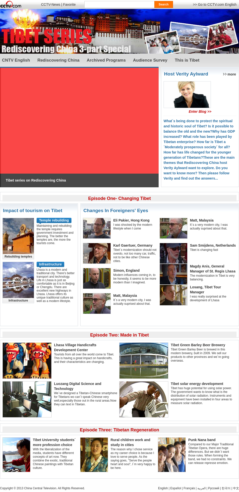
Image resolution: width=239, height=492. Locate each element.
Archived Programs (106, 60)
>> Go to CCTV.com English (215, 4)
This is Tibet (187, 60)
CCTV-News (50, 4)
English (163, 488)
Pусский (213, 488)
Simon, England (126, 270)
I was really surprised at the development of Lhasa (208, 298)
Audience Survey (150, 60)
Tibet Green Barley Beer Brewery (198, 345)
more (232, 74)
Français (189, 488)
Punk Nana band (202, 440)
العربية (201, 488)
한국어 (226, 488)
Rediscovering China (58, 60)
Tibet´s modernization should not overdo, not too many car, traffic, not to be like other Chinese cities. (135, 255)
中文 (236, 488)
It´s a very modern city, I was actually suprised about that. (132, 301)
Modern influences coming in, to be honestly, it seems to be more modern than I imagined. (134, 278)
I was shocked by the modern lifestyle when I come (132, 226)
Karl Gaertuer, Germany (132, 245)
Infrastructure (50, 264)
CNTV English (16, 60)
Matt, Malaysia (125, 296)
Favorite (69, 4)
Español (175, 488)
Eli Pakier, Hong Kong (131, 220)
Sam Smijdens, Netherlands (213, 245)
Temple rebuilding (54, 220)
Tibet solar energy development (197, 384)
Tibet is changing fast (204, 250)
